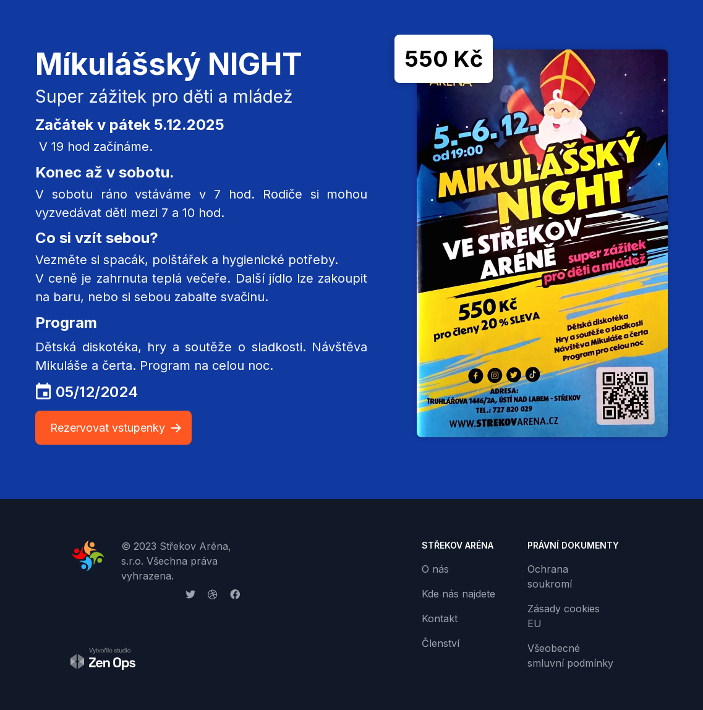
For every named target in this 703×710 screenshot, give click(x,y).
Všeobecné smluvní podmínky (570, 655)
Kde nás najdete (458, 594)
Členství (440, 643)
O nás (435, 569)
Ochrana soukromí (549, 576)
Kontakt (440, 618)
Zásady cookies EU (563, 616)
